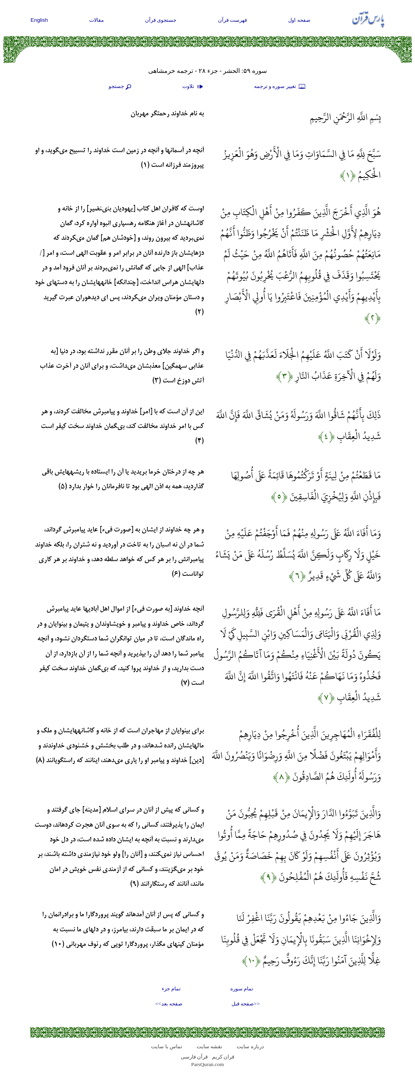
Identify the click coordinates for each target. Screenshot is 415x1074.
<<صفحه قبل (245, 1004)
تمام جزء (171, 989)
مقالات (96, 20)
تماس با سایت (166, 1046)
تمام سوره (241, 989)
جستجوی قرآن (161, 20)
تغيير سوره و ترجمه (280, 87)
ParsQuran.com (207, 1064)
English (39, 20)
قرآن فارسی (194, 1057)
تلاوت (193, 87)
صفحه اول (299, 20)
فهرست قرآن (232, 20)
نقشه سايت (209, 1046)
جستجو (121, 87)
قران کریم (223, 1057)
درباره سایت (250, 1046)
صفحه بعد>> (168, 1004)
